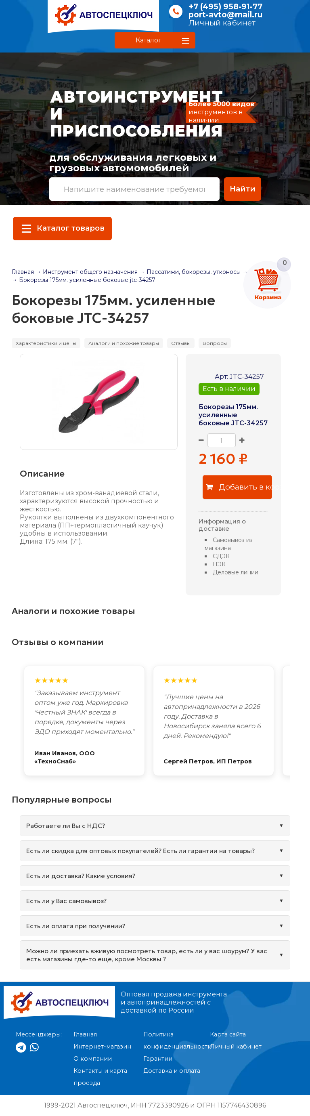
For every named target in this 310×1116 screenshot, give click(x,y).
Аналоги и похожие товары (123, 343)
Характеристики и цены (46, 343)
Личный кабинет (222, 22)
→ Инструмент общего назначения (87, 271)
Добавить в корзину (239, 487)
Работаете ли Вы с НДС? (65, 826)
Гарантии (157, 1058)
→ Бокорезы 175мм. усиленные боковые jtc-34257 (83, 280)
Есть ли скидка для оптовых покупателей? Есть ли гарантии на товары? (140, 851)
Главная (23, 271)
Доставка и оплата (171, 1070)
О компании (92, 1058)
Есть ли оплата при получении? (75, 926)
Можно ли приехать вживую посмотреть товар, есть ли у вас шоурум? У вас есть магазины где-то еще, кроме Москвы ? (146, 955)
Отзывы (181, 343)
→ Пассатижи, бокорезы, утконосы (190, 271)
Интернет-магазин (102, 1046)
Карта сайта (228, 1034)
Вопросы (215, 343)
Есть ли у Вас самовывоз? (66, 901)
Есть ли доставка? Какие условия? (80, 876)
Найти (243, 188)
